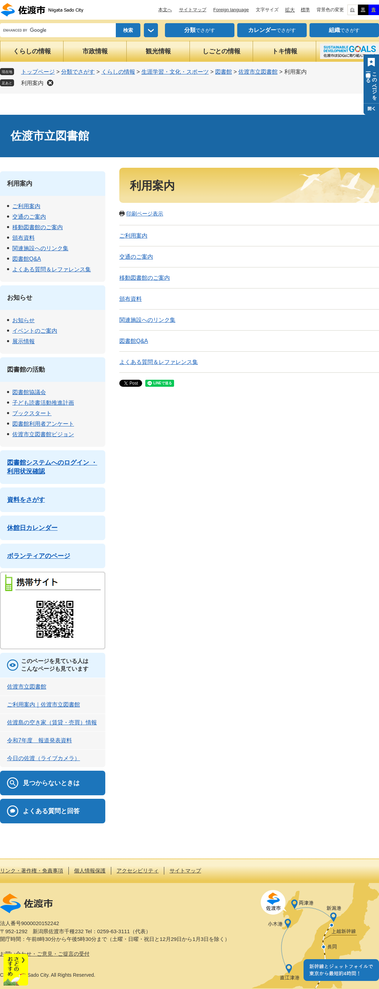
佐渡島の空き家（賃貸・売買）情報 (52, 722)
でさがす (199, 30)
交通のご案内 (136, 257)
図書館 (223, 72)
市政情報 (95, 51)
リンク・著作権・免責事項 (31, 871)
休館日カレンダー (32, 527)
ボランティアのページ (38, 555)
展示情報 (23, 341)
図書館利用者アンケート (43, 424)
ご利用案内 (133, 236)
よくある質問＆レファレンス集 (158, 362)
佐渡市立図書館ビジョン (43, 434)
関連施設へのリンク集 (147, 320)
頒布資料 (130, 299)
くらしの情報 (32, 51)
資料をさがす (26, 499)
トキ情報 (284, 51)
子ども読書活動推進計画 (43, 403)
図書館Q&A (133, 341)
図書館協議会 (29, 392)
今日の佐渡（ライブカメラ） (43, 758)
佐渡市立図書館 (258, 72)
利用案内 (32, 83)
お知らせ (19, 297)
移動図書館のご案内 (144, 278)
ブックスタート (32, 413)
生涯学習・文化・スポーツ (175, 72)
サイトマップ (192, 9)
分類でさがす (78, 72)
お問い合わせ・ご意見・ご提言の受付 (44, 954)
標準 (305, 9)
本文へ (165, 9)
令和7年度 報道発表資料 (39, 740)
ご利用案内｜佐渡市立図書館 (43, 705)
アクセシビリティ (138, 871)
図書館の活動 (26, 369)
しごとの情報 (221, 51)
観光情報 (158, 51)
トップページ (38, 72)
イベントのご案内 (34, 331)
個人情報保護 (90, 871)
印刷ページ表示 (144, 214)
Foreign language (231, 9)
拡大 (290, 10)
